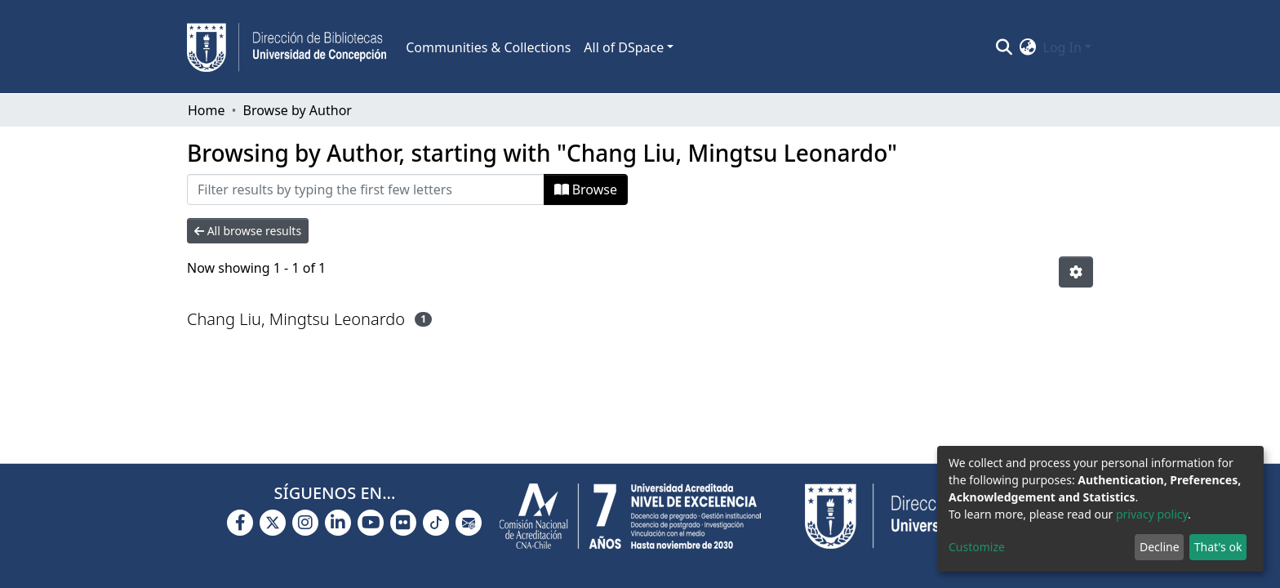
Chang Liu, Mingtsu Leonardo (296, 319)
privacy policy (1152, 514)
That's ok (1218, 547)
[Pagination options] (1076, 271)
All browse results (247, 230)
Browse (585, 189)
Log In (1062, 47)
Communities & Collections (488, 47)
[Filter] (365, 189)
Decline (1160, 547)
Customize (977, 547)
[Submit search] (1004, 47)
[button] (1028, 47)
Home (206, 110)
